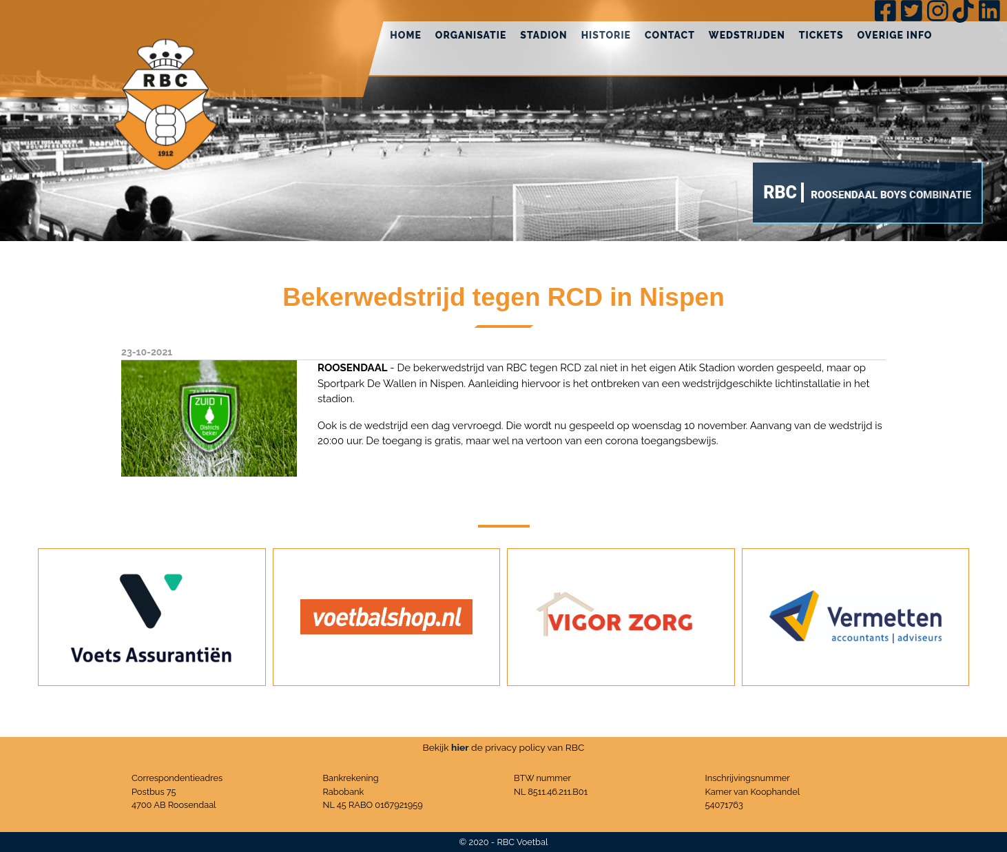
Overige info (895, 35)
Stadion (543, 35)
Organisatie (471, 35)
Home (406, 35)
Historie (606, 35)
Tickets (821, 35)
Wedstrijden (747, 35)
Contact (670, 35)
